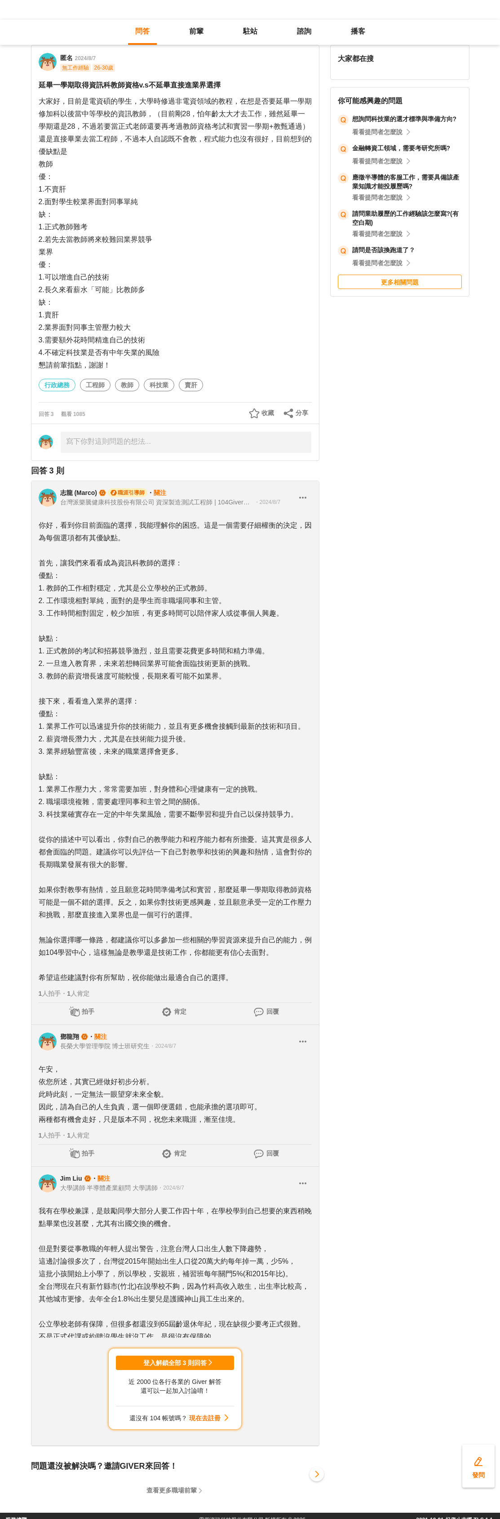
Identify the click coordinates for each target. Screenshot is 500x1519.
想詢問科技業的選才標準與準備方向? (404, 119)
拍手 (88, 1011)
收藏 (267, 412)
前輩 (196, 31)
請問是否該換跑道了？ (383, 250)
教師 (127, 385)
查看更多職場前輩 (171, 1490)
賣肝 (191, 385)
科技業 (159, 385)
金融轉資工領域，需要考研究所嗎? (401, 148)
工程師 (95, 385)
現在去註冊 (205, 1418)
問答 (142, 31)
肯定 (180, 1011)
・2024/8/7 (267, 502)
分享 (302, 412)
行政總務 (57, 385)
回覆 (272, 1011)
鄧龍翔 (69, 1036)
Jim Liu (71, 1178)
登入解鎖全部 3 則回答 (175, 1362)
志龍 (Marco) (78, 492)
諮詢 (304, 31)
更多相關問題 (400, 282)
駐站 (250, 31)
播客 (358, 31)
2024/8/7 (85, 58)
